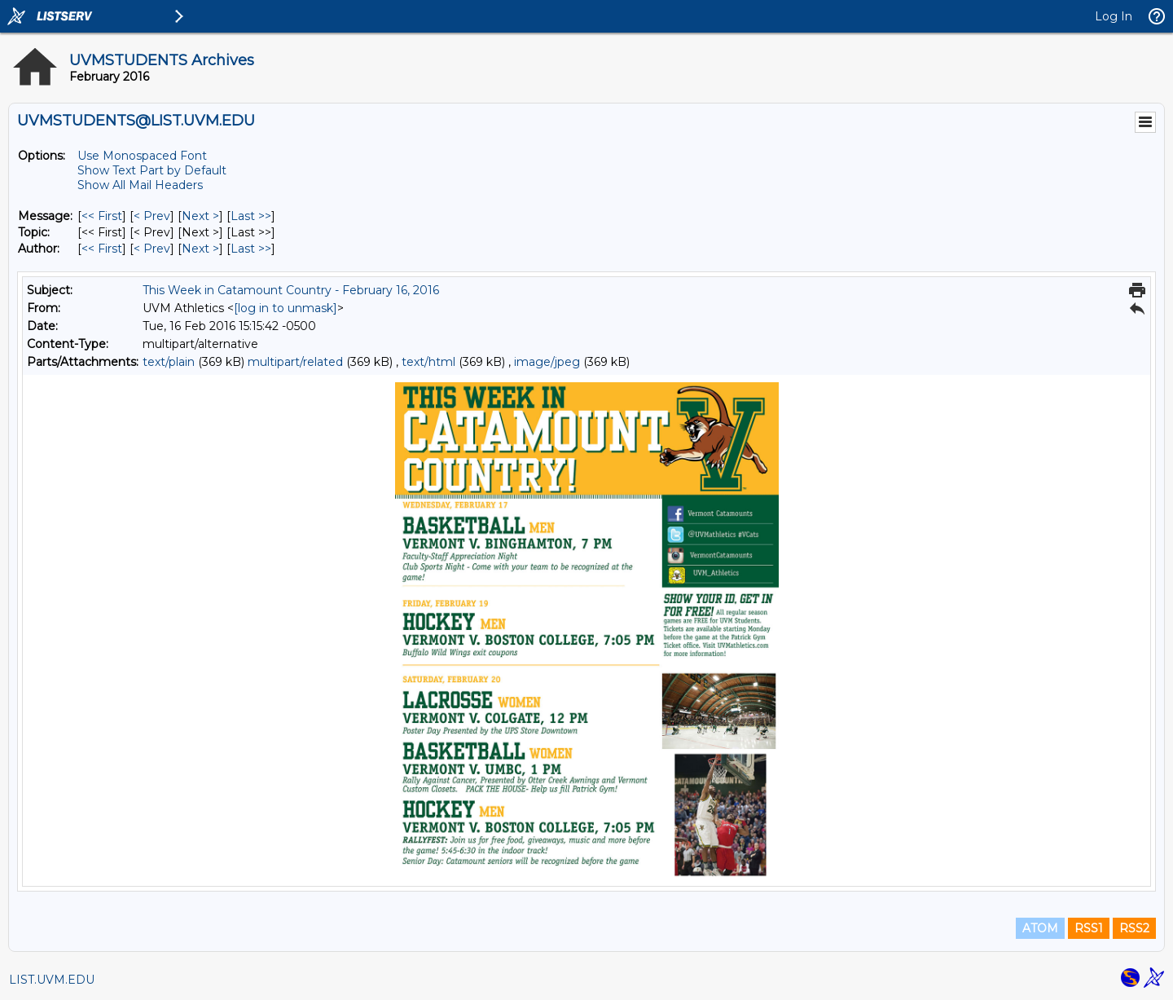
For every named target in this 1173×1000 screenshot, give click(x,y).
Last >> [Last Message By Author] (251, 248)
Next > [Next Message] (200, 216)
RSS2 (1134, 928)
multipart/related (295, 362)
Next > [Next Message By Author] (200, 248)
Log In (1113, 16)
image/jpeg (547, 362)
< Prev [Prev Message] (152, 216)
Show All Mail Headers (140, 185)
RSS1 (1088, 928)
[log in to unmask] (285, 308)
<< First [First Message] (101, 216)
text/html (428, 362)
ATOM (1040, 928)
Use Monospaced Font (142, 155)
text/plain (169, 362)
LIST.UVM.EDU (51, 979)
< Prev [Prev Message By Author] (152, 248)
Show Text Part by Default (151, 170)
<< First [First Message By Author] (101, 248)
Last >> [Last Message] (251, 216)
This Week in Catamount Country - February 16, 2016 (291, 290)
